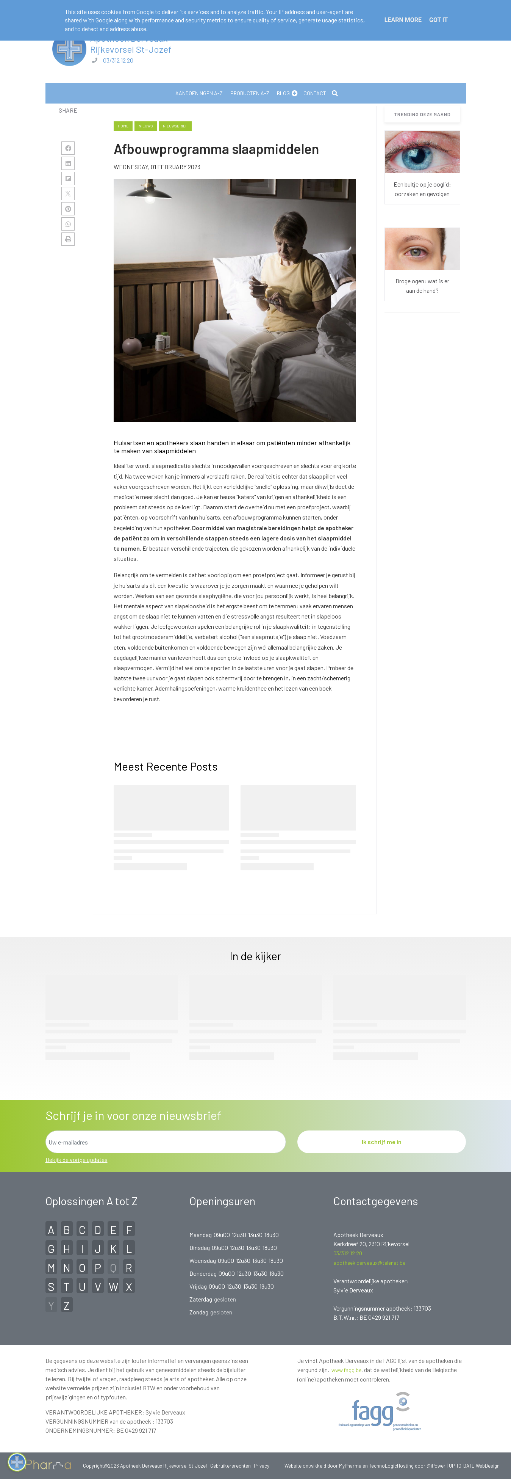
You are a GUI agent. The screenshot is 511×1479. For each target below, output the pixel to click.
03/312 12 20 (118, 60)
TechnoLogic (383, 1466)
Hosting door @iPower (421, 1466)
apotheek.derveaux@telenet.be (369, 1262)
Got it (438, 20)
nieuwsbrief (175, 126)
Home (123, 126)
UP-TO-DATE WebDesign (474, 1466)
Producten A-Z (249, 93)
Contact (314, 93)
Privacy (261, 1466)
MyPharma (350, 1466)
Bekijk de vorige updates (76, 1159)
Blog (283, 93)
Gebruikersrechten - (232, 1466)
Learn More (403, 20)
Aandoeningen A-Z (199, 93)
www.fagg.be (346, 1370)
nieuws (146, 126)
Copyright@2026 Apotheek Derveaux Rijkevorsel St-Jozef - (146, 1466)
